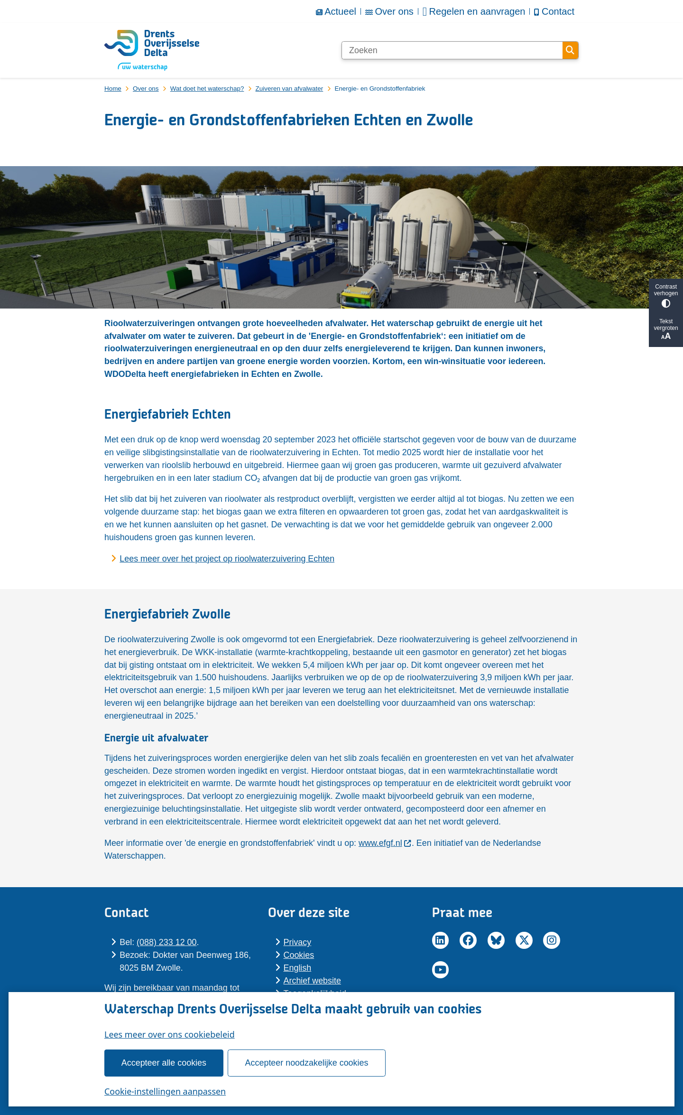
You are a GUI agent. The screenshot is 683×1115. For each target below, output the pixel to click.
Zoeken (570, 50)
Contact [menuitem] (554, 11)
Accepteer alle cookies (163, 1063)
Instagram (551, 940)
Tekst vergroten (666, 329)
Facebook (468, 940)
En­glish (298, 968)
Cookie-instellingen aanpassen (165, 1091)
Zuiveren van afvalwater (289, 88)
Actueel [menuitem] (336, 11)
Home (112, 88)
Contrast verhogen (666, 295)
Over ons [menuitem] (389, 11)
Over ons (146, 88)
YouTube (440, 969)
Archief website (312, 980)
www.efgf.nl (385, 843)
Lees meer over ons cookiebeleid (169, 1034)
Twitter (524, 940)
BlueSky (496, 940)
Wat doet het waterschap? (207, 88)
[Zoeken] (452, 50)
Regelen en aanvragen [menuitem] (474, 11)
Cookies (299, 955)
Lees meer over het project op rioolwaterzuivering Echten (227, 558)
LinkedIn (440, 940)
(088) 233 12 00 (166, 942)
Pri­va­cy (298, 942)
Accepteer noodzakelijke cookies (307, 1063)
